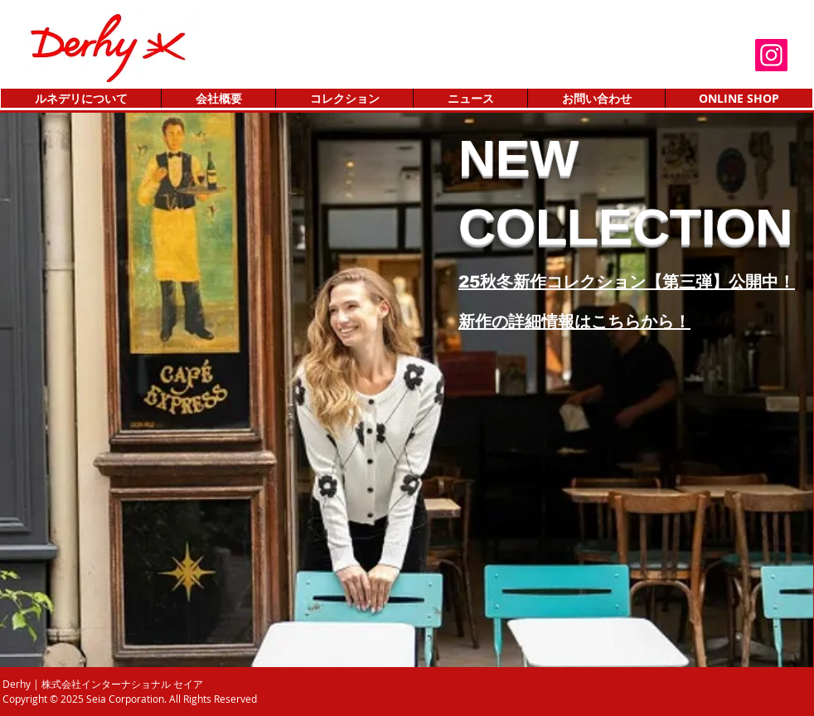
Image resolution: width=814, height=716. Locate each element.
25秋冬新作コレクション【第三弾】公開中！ (626, 282)
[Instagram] (771, 55)
